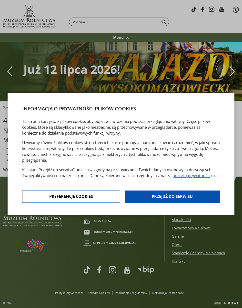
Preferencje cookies (71, 197)
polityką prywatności (191, 176)
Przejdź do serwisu (172, 197)
